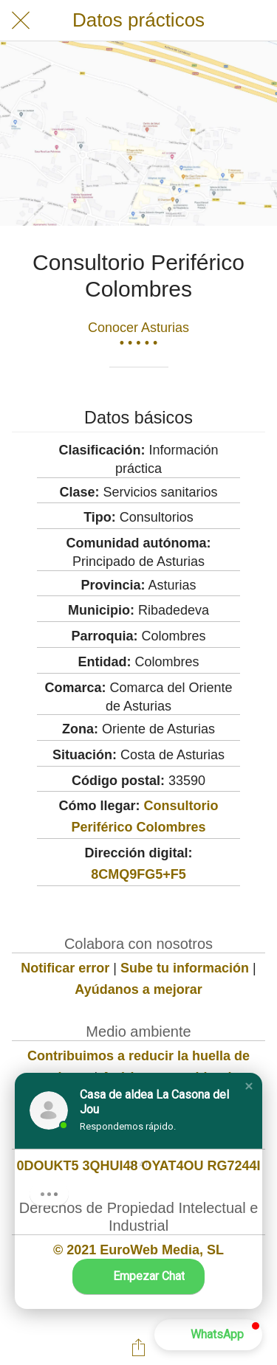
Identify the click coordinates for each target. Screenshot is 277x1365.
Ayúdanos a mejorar (138, 989)
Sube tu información (184, 968)
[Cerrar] (21, 21)
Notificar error (65, 968)
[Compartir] (139, 1347)
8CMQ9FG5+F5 (138, 874)
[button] (249, 1086)
